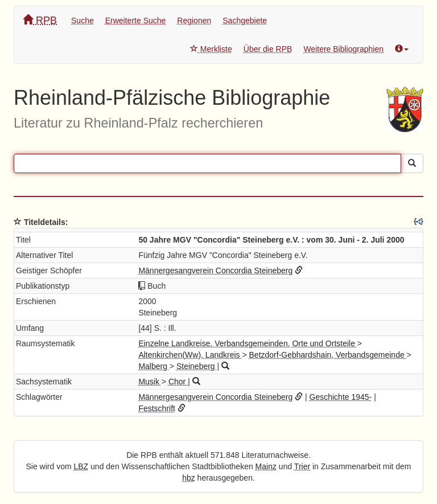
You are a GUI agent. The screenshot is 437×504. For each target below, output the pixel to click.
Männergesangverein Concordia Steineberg (215, 270)
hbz (188, 477)
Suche (82, 20)
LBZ (81, 466)
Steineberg (196, 366)
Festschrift (156, 408)
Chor (178, 381)
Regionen (194, 20)
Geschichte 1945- (341, 396)
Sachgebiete (244, 20)
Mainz (266, 466)
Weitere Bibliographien (343, 49)
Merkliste (211, 49)
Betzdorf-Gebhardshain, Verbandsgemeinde (328, 354)
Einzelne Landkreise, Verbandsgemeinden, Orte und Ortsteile (247, 343)
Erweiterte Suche (135, 20)
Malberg (153, 366)
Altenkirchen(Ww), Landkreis (190, 354)
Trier (302, 466)
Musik (149, 381)
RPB (40, 20)
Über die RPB (268, 49)
